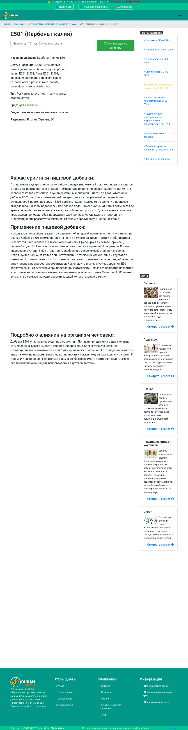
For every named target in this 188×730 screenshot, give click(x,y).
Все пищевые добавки (157, 159)
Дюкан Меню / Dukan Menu (50, 728)
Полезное (106, 692)
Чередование (64, 692)
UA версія (124, 6)
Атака (60, 686)
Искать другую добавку (115, 46)
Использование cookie (155, 686)
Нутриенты (64, 6)
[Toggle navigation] (180, 15)
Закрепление (64, 698)
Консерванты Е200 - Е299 (158, 49)
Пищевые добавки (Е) (94, 6)
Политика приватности (156, 702)
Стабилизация (64, 705)
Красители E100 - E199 (156, 40)
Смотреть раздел (160, 326)
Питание (105, 686)
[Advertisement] (104, 78)
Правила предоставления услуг (157, 694)
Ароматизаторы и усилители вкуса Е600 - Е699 (156, 101)
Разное (104, 698)
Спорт (103, 714)
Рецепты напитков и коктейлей (111, 707)
